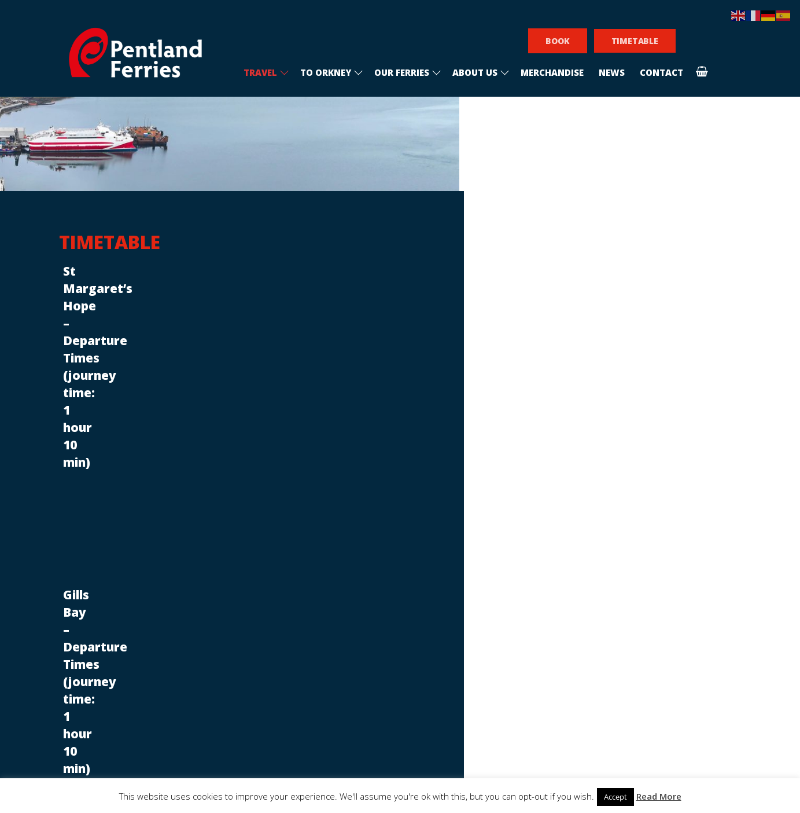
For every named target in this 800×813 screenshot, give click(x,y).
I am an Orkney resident (462, 627)
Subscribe (481, 708)
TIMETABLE (634, 40)
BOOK (557, 40)
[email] (482, 583)
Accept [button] (615, 797)
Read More (658, 796)
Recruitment (266, 551)
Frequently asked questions (304, 576)
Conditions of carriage (291, 563)
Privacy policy (268, 602)
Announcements (255, 470)
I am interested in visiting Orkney (479, 608)
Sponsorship (265, 589)
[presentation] (481, 666)
